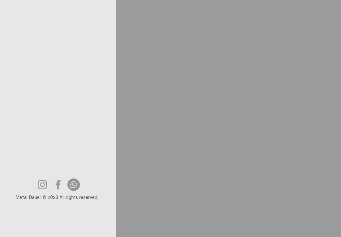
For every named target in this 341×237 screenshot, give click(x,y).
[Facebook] (58, 184)
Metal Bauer (28, 197)
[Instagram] (42, 184)
